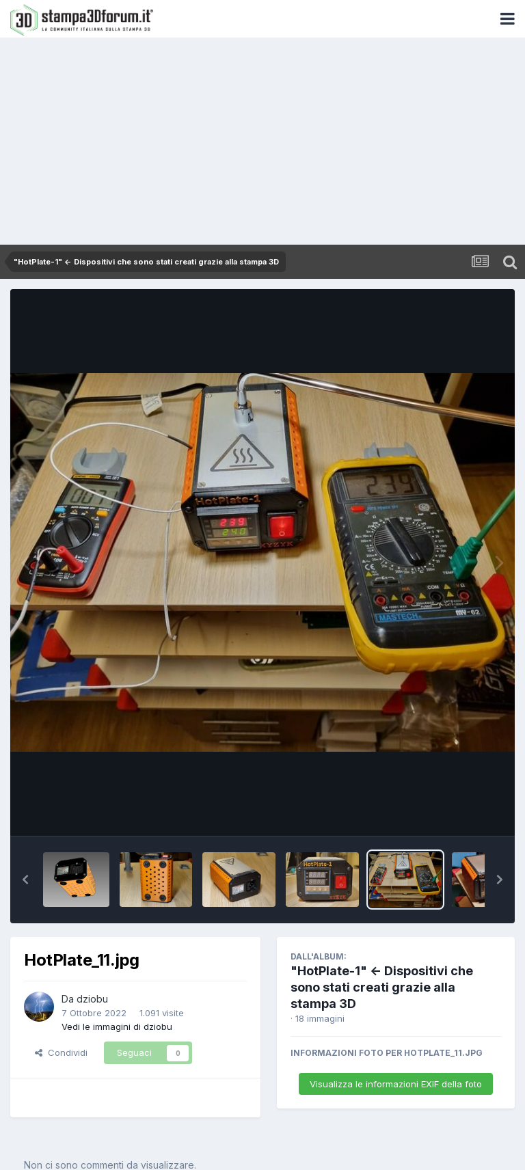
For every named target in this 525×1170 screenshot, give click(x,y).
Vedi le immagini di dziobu (117, 1026)
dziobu (92, 999)
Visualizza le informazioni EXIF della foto (396, 1083)
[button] (25, 880)
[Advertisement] (262, 142)
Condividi (61, 1052)
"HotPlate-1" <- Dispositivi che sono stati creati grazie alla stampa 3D (382, 987)
